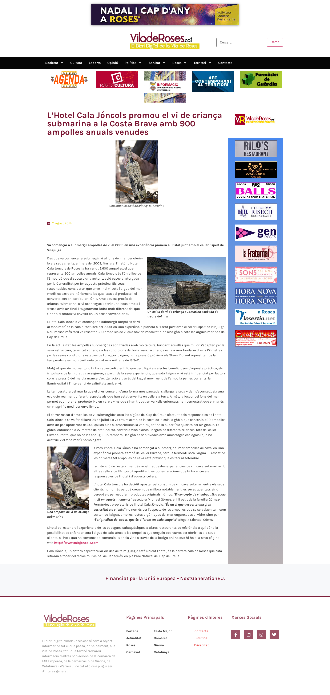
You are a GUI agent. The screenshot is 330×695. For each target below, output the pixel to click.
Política (133, 63)
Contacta (225, 63)
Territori (203, 63)
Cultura (76, 63)
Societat (54, 63)
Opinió (112, 63)
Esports (95, 63)
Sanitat (157, 63)
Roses (179, 63)
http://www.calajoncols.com (76, 543)
